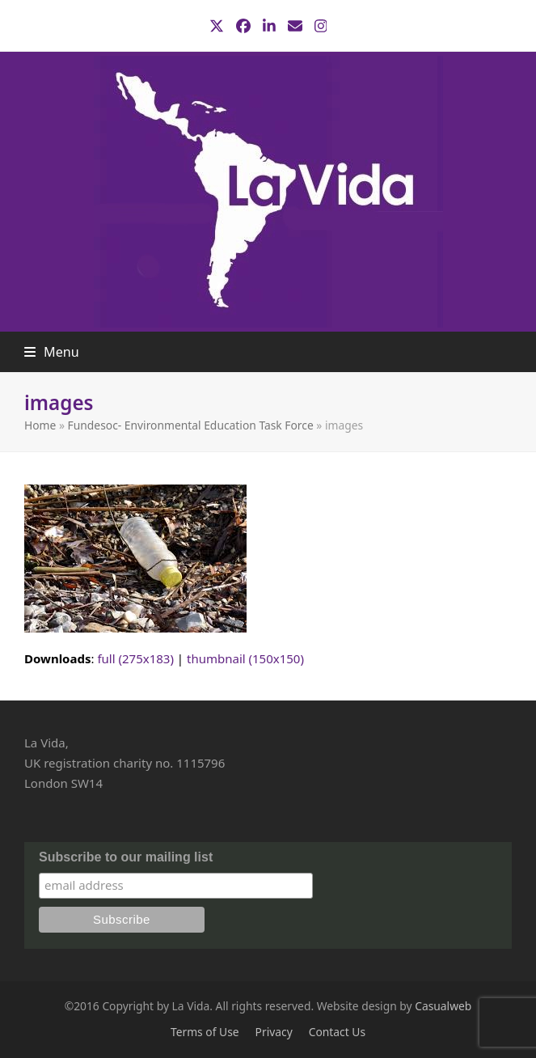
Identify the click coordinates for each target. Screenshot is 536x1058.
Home (40, 425)
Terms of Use (205, 1031)
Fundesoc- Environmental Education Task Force (191, 425)
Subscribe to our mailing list (126, 857)
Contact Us (337, 1031)
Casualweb (443, 1006)
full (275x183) (135, 658)
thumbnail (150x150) (245, 658)
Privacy (274, 1031)
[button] (51, 352)
